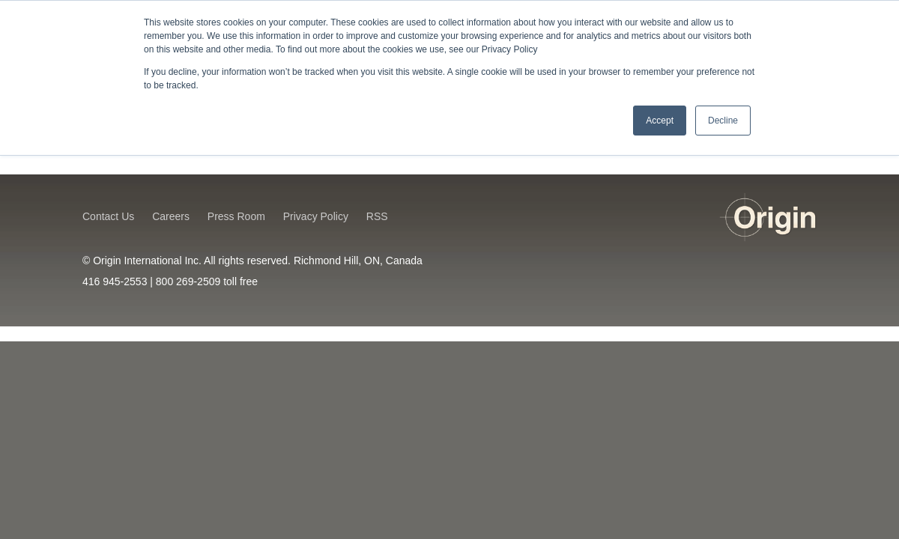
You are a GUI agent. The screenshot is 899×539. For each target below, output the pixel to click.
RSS (377, 216)
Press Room (236, 216)
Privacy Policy (315, 216)
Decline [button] (723, 120)
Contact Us (108, 216)
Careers (171, 216)
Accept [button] (660, 120)
